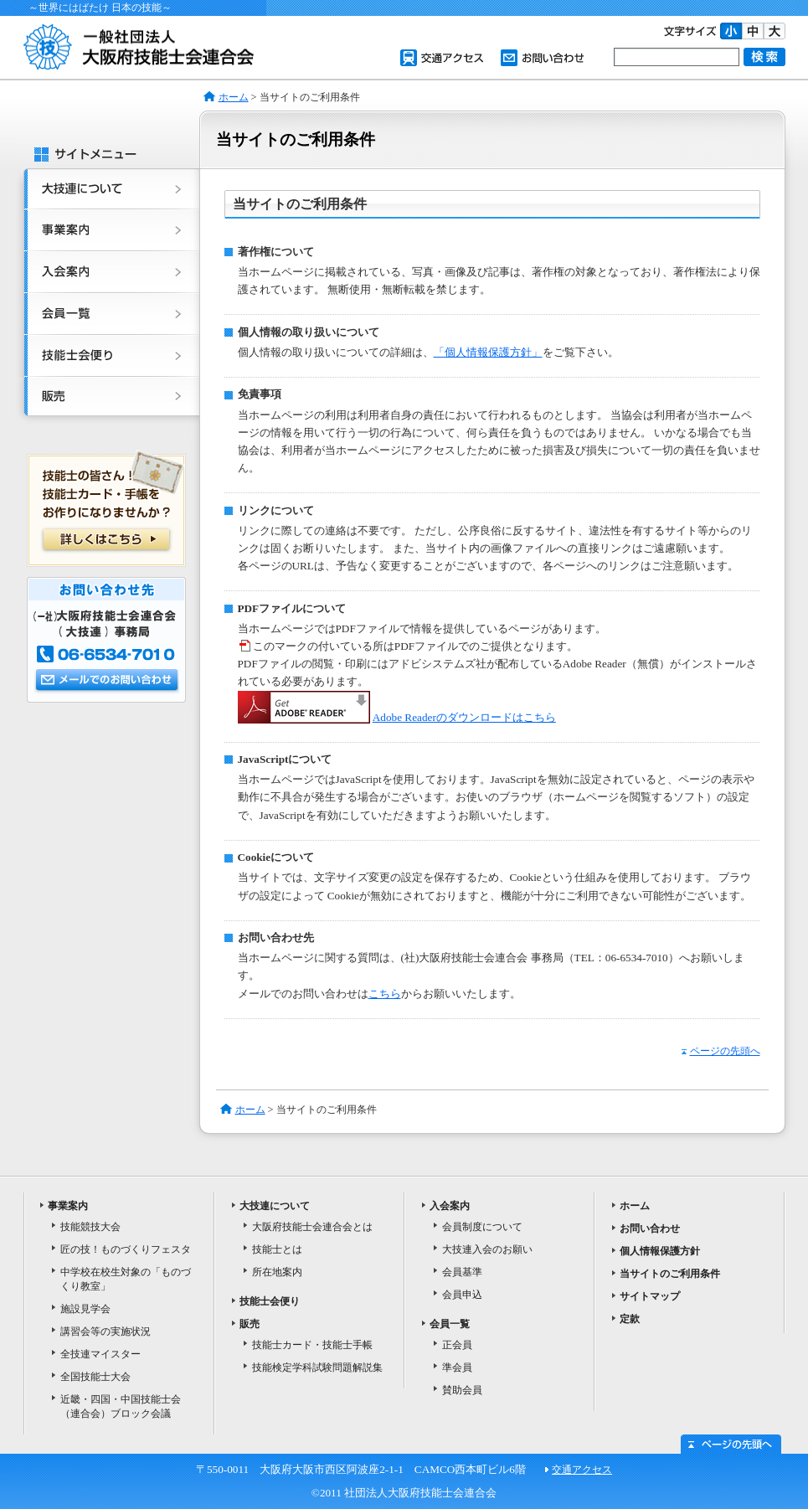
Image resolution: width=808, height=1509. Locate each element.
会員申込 (462, 1294)
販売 (107, 401)
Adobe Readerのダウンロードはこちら (464, 717)
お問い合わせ (542, 57)
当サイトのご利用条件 (670, 1274)
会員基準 (462, 1272)
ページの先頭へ (721, 1051)
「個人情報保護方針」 (488, 352)
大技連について (107, 189)
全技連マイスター (100, 1354)
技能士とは (277, 1249)
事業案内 (107, 231)
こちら (384, 993)
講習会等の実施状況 (105, 1331)
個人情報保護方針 (660, 1251)
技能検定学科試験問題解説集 (317, 1367)
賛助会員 (462, 1390)
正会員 (457, 1345)
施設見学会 (85, 1309)
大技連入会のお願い (487, 1249)
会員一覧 (107, 315)
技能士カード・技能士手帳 (312, 1345)
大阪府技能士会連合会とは (312, 1227)
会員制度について (482, 1227)
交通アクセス (442, 57)
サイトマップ (650, 1296)
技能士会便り (107, 357)
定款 (630, 1319)
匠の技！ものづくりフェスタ (125, 1249)
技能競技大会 (90, 1227)
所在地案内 (277, 1272)
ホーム (234, 97)
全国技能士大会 (95, 1377)
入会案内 (107, 273)
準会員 (457, 1367)
